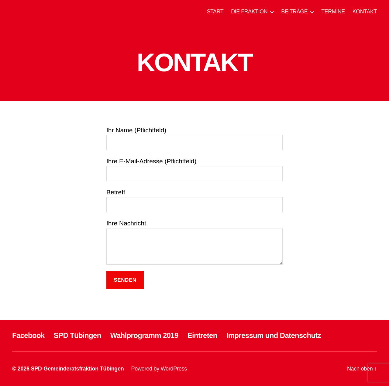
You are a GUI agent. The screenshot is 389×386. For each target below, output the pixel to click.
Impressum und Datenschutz (273, 335)
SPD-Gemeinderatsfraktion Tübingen (77, 369)
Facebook (28, 335)
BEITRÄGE (294, 12)
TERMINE (333, 12)
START (215, 12)
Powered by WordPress (159, 369)
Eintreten (202, 335)
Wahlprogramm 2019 (144, 335)
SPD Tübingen (77, 335)
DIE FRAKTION (249, 12)
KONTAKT (365, 12)
